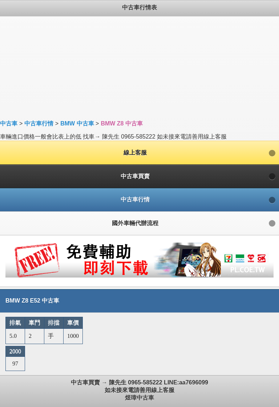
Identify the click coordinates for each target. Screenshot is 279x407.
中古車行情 (38, 123)
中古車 (8, 123)
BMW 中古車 (77, 123)
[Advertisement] (139, 67)
